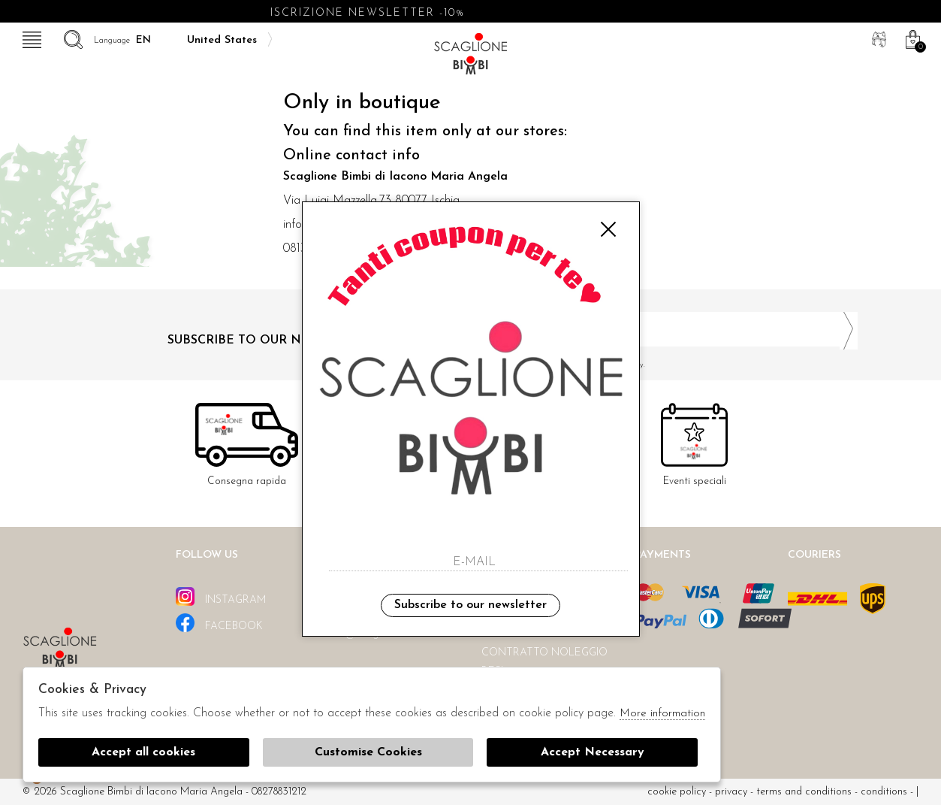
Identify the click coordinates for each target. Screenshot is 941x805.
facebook (219, 622)
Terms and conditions (804, 791)
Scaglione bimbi (470, 58)
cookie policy (676, 791)
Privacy (731, 791)
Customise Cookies (368, 752)
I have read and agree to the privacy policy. (670, 365)
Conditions (884, 791)
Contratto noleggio (544, 652)
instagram (221, 596)
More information (662, 713)
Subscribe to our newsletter (470, 605)
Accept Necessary (592, 752)
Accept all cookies (143, 752)
